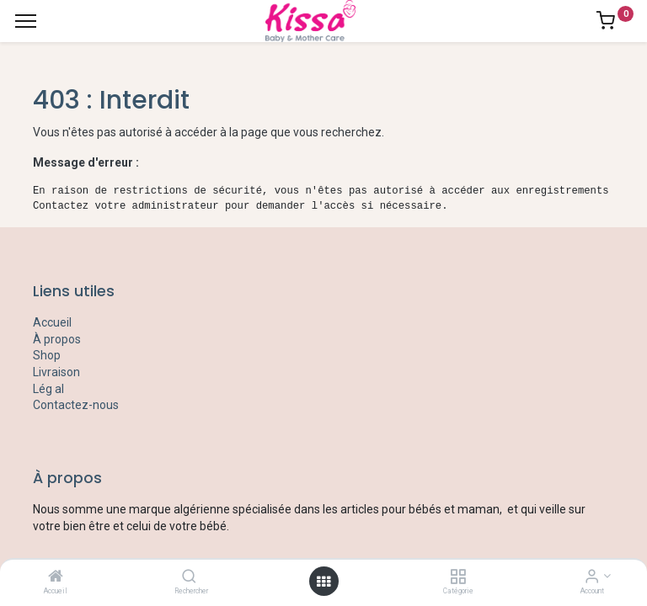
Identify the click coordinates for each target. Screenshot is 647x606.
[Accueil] (55, 577)
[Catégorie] (458, 577)
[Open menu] (323, 581)
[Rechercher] (189, 577)
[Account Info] (592, 577)
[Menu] (25, 21)
